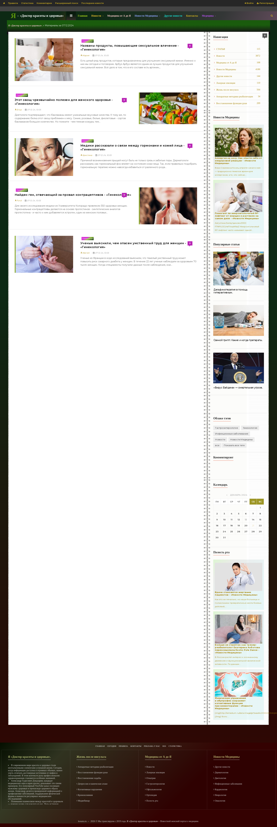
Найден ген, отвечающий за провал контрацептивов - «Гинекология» (71, 195)
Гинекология (87, 41)
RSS (170, 744)
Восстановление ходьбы (89, 777)
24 (224, 531)
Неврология (219, 794)
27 (245, 531)
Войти (249, 3)
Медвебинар (83, 800)
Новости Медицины (237, 69)
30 (217, 537)
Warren (84, 253)
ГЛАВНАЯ (92, 744)
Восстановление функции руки (237, 103)
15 (260, 519)
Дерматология (220, 772)
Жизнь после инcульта (237, 90)
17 (224, 525)
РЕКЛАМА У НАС (155, 744)
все (259, 439)
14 (253, 519)
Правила (13, 3)
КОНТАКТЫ (135, 744)
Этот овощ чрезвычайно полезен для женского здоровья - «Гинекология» (62, 102)
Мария (84, 55)
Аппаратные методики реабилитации (237, 96)
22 (260, 525)
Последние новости (92, 3)
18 (231, 525)
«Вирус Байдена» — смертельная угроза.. (238, 387)
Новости (237, 56)
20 (245, 525)
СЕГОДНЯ (106, 744)
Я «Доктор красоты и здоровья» (142, 820)
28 (253, 531)
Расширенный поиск (66, 3)
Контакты (192, 15)
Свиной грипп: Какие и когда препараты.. (238, 340)
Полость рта (151, 800)
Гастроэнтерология (226, 428)
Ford (18, 200)
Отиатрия (150, 777)
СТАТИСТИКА (183, 744)
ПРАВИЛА (120, 744)
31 (224, 537)
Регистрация (265, 3)
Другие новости (173, 15)
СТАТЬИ (237, 49)
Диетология (219, 777)
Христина (86, 155)
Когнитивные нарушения (89, 788)
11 (232, 519)
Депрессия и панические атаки (92, 783)
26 (238, 531)
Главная (82, 15)
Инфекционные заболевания (231, 433)
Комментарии (44, 3)
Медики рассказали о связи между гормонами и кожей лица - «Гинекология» (131, 147)
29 (260, 531)
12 (239, 519)
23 (217, 531)
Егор (18, 109)
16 (217, 525)
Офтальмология (153, 788)
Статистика (27, 3)
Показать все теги (225, 445)
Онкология (219, 800)
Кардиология (220, 788)
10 (224, 519)
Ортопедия (151, 794)
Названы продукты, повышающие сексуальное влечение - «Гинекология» (128, 47)
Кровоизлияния (85, 794)
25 (231, 531)
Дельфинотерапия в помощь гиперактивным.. (230, 291)
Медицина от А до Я (119, 15)
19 (239, 525)
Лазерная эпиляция (237, 83)
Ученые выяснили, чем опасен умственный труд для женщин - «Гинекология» (132, 245)
